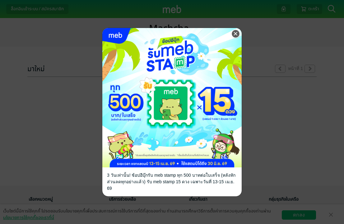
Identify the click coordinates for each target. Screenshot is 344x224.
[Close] (236, 34)
